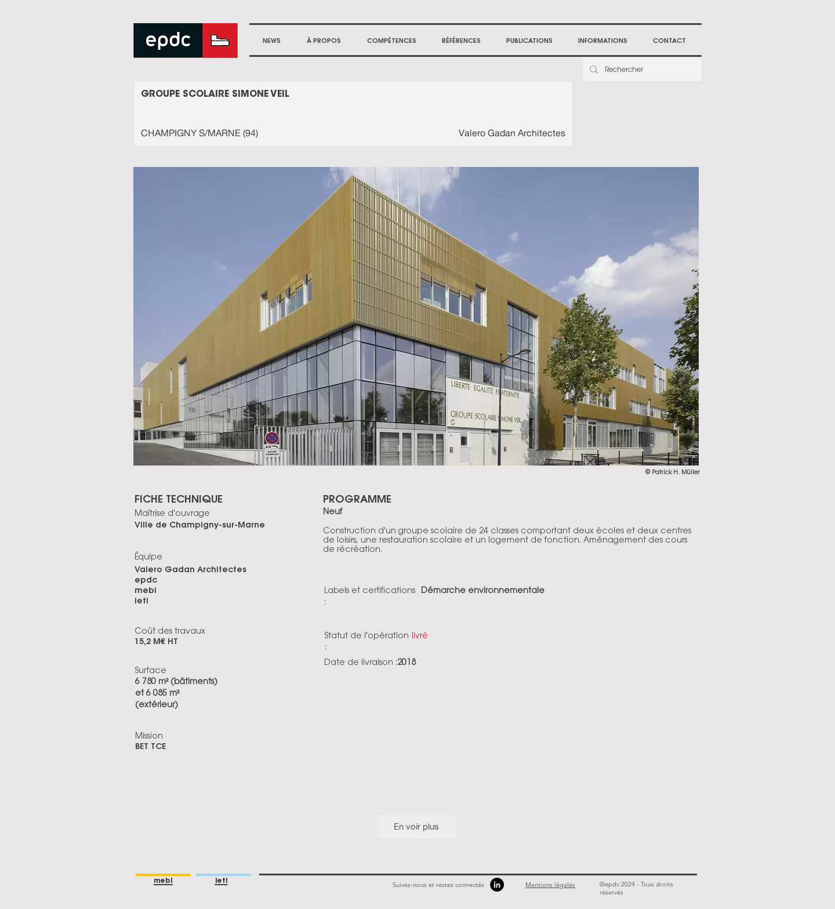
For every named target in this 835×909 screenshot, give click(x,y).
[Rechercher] (641, 69)
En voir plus (416, 826)
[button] (323, 40)
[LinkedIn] (497, 885)
